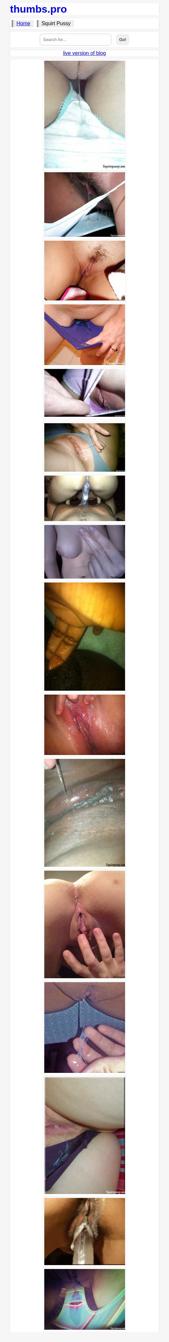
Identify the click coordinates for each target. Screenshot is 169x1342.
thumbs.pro (38, 9)
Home (23, 23)
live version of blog (84, 53)
